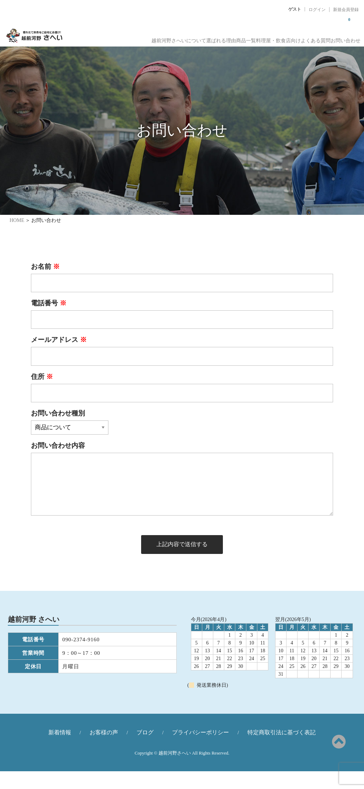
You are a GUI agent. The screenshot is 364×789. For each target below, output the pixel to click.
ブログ (145, 750)
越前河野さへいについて (127, 39)
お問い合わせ (344, 39)
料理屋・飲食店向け (257, 39)
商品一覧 (215, 39)
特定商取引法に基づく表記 (281, 750)
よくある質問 (304, 39)
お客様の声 (104, 750)
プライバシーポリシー (200, 750)
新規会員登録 (346, 9)
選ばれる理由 (180, 39)
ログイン (317, 9)
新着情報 (59, 750)
